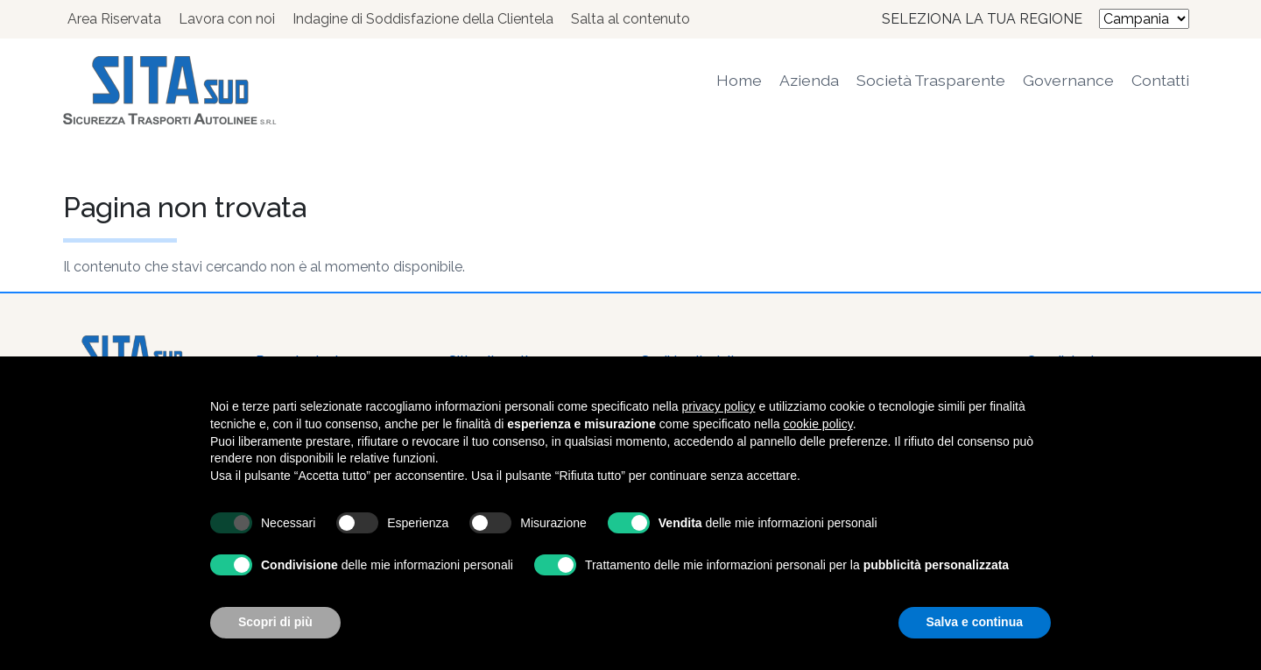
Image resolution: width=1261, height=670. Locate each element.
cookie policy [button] (818, 424)
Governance (1068, 80)
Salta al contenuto (630, 19)
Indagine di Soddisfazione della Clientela (422, 19)
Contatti (1160, 80)
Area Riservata (114, 19)
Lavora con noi (227, 19)
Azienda (809, 80)
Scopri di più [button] (275, 622)
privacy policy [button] (719, 406)
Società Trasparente (930, 80)
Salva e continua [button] (974, 622)
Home (739, 80)
